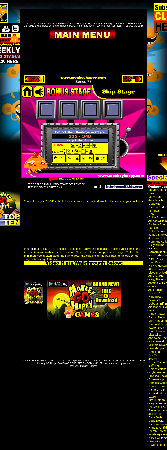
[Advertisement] (75, 219)
